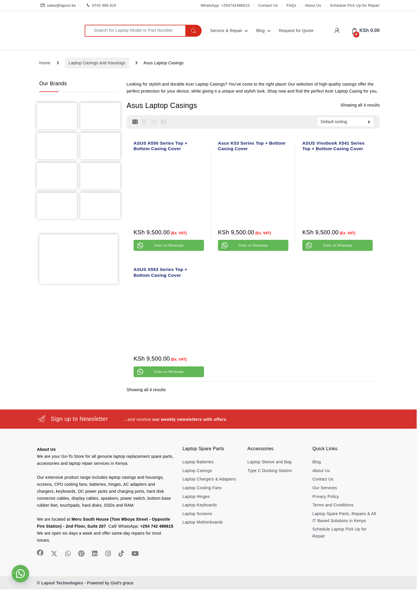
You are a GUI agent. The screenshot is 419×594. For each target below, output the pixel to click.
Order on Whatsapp (168, 245)
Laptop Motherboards (202, 522)
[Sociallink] (40, 552)
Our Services (325, 487)
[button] (20, 573)
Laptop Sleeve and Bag (269, 462)
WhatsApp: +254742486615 (224, 5)
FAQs (292, 5)
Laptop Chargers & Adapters (209, 479)
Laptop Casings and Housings (97, 63)
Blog (260, 30)
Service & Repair (226, 30)
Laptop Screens (197, 513)
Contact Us (268, 5)
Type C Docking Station (269, 470)
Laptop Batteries (198, 462)
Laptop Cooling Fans (202, 487)
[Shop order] (345, 122)
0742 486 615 (100, 5)
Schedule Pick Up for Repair (355, 5)
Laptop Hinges (196, 496)
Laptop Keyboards (199, 505)
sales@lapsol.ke (57, 5)
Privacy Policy (326, 496)
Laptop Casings (197, 470)
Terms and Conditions (333, 505)
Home (45, 63)
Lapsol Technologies (62, 583)
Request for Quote (296, 30)
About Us (313, 5)
